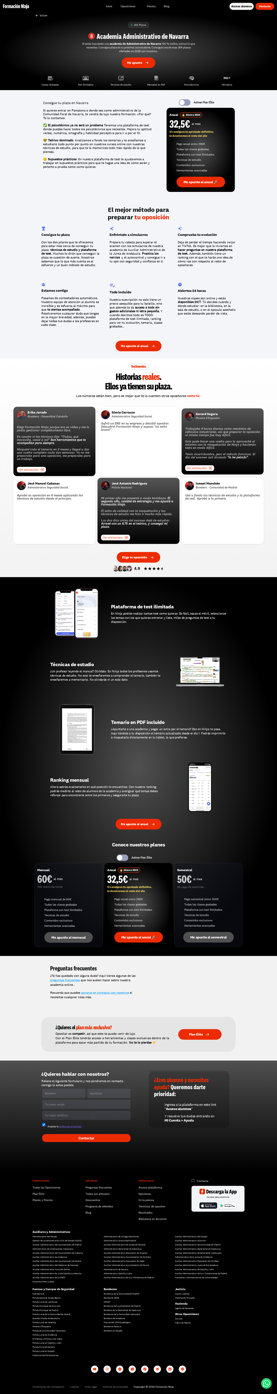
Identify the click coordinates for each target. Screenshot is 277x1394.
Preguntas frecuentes (99, 1187)
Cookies (74, 1386)
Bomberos (110, 1289)
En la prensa (146, 1200)
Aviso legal (91, 1386)
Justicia (180, 1289)
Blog (88, 1212)
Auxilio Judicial (182, 1293)
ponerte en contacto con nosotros (105, 993)
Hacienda (181, 1303)
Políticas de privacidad (115, 1386)
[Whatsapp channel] (182, 1369)
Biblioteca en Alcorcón (152, 1219)
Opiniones (144, 1194)
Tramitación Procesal (185, 1297)
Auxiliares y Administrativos (51, 1232)
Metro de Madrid (183, 1322)
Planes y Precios (43, 1200)
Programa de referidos (99, 1206)
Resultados (145, 1212)
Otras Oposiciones (187, 1314)
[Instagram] (107, 1369)
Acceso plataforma (150, 1187)
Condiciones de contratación (48, 1386)
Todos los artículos (98, 1194)
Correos (178, 1318)
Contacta (202, 1181)
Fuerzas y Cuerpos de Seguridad (53, 1289)
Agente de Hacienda (184, 1308)
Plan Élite (38, 1194)
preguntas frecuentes (65, 980)
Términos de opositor (151, 1206)
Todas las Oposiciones (47, 1187)
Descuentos (93, 1200)
